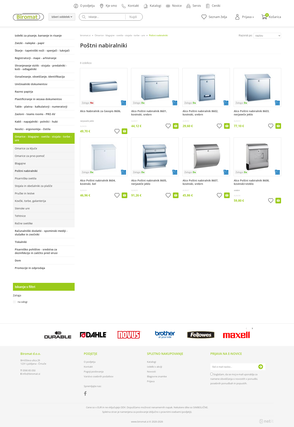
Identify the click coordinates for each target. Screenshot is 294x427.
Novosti (151, 371)
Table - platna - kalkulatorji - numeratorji (41, 106)
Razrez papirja (24, 91)
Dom (18, 260)
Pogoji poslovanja (94, 371)
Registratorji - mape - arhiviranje (35, 58)
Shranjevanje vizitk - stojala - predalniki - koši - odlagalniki (41, 67)
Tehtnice (20, 216)
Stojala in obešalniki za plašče (33, 186)
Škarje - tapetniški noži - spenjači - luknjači (42, 50)
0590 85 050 (28, 370)
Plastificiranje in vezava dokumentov (38, 99)
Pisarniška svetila (25, 178)
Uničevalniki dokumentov (31, 84)
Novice (174, 6)
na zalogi (22, 301)
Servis (193, 6)
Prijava (248, 17)
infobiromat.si (31, 373)
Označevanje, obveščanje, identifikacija (40, 76)
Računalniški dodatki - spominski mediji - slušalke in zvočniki (41, 232)
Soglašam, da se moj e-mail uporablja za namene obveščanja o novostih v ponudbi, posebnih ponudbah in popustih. (234, 379)
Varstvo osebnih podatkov (98, 376)
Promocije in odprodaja (30, 268)
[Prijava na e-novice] (260, 366)
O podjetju (84, 6)
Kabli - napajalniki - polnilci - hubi (36, 121)
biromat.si (85, 35)
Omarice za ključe (26, 148)
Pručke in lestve (24, 193)
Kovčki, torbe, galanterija (30, 201)
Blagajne (20, 163)
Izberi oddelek (62, 17)
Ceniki (213, 6)
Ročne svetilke (24, 223)
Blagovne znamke (157, 376)
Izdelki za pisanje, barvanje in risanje (38, 35)
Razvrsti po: (246, 35)
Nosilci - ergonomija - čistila (32, 129)
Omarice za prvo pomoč (30, 156)
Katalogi (152, 6)
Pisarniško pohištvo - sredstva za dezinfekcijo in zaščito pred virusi (36, 251)
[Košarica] (271, 17)
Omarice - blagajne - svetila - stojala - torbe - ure (43, 138)
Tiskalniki (21, 242)
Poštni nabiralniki (26, 171)
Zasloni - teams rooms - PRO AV (35, 114)
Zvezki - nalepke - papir (29, 43)
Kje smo (108, 6)
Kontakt (130, 6)
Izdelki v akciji (154, 366)
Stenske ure (22, 208)
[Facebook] (86, 394)
